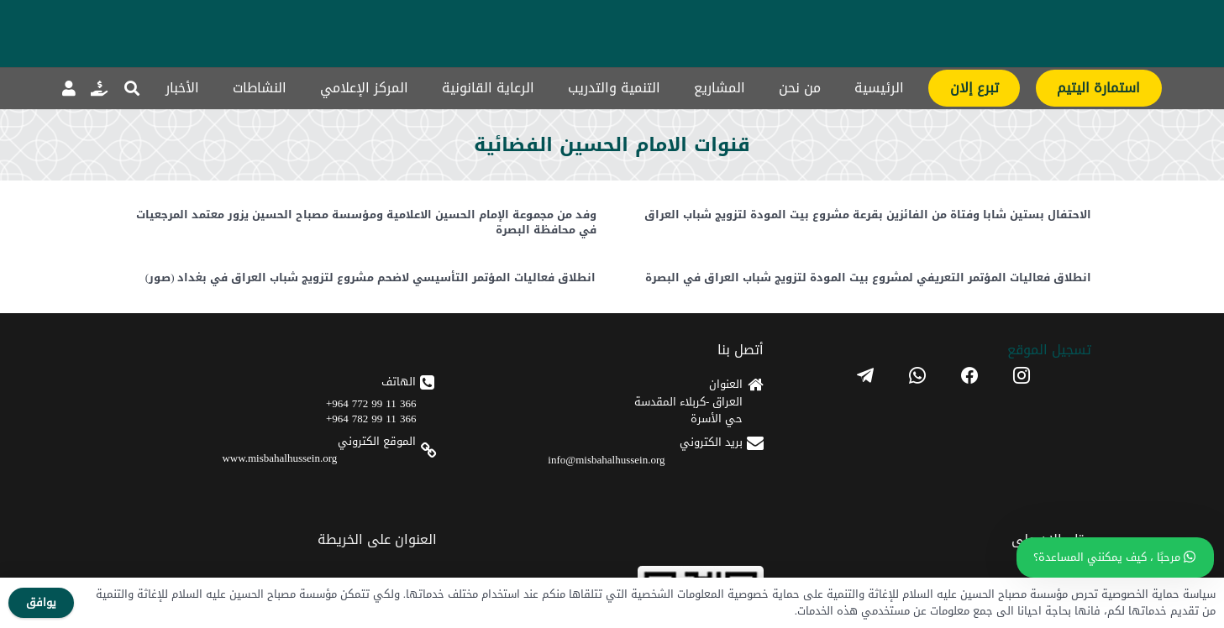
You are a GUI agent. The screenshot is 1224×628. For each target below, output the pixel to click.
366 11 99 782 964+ (371, 418)
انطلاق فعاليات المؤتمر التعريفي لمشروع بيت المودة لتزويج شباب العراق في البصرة (868, 278)
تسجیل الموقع (1049, 350)
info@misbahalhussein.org (606, 459)
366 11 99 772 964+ (371, 403)
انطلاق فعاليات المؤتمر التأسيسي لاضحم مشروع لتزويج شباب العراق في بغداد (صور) (370, 278)
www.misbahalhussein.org (279, 457)
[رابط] (99, 88)
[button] (133, 88)
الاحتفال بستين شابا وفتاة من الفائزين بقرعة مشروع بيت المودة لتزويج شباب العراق (867, 214)
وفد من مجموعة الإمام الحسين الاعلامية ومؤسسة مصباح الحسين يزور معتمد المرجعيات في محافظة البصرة (365, 222)
